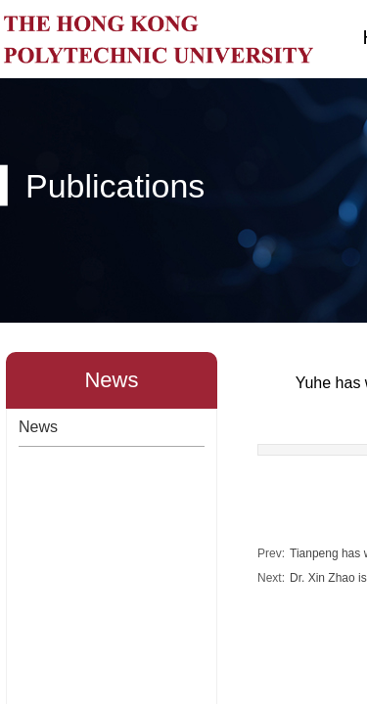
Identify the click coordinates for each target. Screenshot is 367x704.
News (38, 426)
